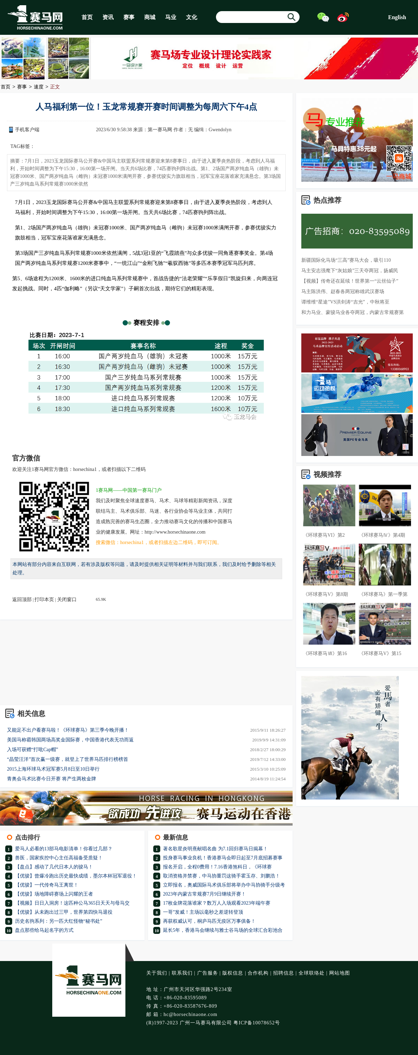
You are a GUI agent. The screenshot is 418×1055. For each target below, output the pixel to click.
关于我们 (156, 973)
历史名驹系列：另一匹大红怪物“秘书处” (58, 921)
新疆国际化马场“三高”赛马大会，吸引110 (346, 260)
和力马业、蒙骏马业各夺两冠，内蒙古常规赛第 (352, 312)
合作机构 (258, 973)
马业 (170, 17)
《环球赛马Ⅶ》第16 (325, 653)
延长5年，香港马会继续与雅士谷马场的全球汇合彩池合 (222, 930)
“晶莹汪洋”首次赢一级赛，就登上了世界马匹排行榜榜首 (67, 759)
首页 (87, 17)
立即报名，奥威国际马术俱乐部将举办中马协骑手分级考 (224, 885)
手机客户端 (27, 129)
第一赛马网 (160, 129)
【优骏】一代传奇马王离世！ (46, 885)
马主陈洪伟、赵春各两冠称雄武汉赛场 (342, 291)
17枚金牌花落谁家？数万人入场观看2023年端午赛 (216, 903)
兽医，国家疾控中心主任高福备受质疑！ (59, 857)
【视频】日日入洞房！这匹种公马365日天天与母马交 (72, 903)
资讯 (108, 17)
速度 (39, 87)
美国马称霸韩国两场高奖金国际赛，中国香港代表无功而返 (70, 739)
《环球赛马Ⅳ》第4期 (382, 535)
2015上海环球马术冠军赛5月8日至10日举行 (53, 769)
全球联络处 (312, 973)
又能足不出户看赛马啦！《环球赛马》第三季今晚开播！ (68, 730)
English (397, 17)
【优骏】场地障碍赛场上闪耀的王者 (54, 894)
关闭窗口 (67, 599)
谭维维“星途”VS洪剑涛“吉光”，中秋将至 (345, 302)
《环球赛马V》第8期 (325, 594)
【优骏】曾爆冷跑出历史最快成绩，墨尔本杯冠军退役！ (76, 876)
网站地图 (339, 973)
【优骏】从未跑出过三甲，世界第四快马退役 (64, 912)
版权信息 (232, 973)
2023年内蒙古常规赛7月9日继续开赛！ (204, 894)
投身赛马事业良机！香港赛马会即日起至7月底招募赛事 (222, 857)
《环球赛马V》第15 (380, 653)
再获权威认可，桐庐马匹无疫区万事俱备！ (209, 921)
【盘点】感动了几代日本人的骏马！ (54, 866)
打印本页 (44, 599)
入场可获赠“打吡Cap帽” (32, 749)
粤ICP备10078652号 (256, 1022)
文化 (191, 17)
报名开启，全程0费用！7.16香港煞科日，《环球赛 (217, 866)
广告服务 (207, 973)
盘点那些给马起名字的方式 (44, 930)
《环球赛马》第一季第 (383, 594)
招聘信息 (283, 973)
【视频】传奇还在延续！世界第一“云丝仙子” (349, 281)
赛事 (128, 17)
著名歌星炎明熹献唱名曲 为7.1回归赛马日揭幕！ (215, 848)
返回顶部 (22, 599)
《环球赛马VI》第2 (324, 535)
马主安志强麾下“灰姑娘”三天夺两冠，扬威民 (349, 270)
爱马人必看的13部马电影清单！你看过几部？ (64, 848)
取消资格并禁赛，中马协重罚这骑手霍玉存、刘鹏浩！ (221, 876)
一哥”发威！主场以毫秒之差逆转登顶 (203, 912)
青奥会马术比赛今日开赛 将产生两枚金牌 (51, 778)
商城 (149, 17)
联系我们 (182, 973)
